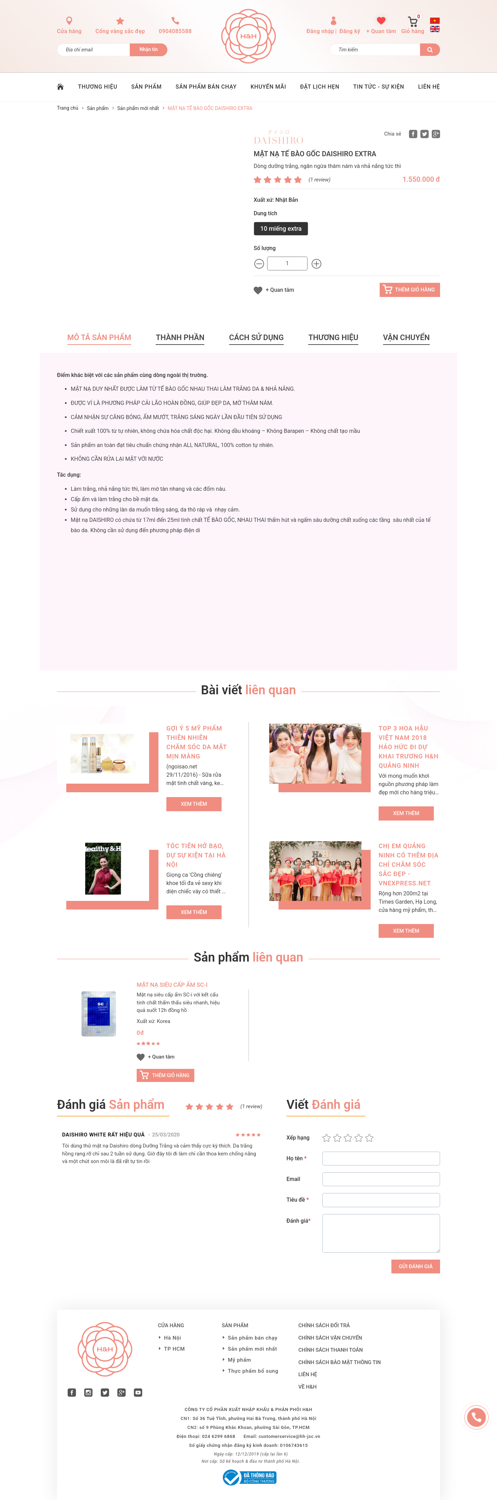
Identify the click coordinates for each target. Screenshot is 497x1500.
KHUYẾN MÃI (268, 86)
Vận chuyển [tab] (406, 337)
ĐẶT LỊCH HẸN (320, 86)
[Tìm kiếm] (375, 49)
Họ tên (296, 1158)
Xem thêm (194, 804)
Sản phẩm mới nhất (138, 108)
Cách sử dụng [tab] (256, 337)
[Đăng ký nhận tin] (93, 49)
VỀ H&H (308, 1387)
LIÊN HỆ (429, 86)
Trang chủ (67, 108)
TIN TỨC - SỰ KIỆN (379, 86)
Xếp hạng (298, 1137)
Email (293, 1179)
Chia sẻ (392, 134)
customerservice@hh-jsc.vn (289, 1436)
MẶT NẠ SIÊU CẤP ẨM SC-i (172, 984)
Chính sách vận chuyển (330, 1338)
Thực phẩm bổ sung (253, 1371)
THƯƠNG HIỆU (97, 86)
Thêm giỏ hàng (415, 290)
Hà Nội (172, 1338)
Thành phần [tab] (180, 337)
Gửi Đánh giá (416, 1266)
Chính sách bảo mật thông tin (340, 1362)
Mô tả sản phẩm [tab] (99, 337)
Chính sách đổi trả (324, 1325)
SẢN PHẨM (146, 86)
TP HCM (174, 1349)
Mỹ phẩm (239, 1360)
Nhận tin (148, 49)
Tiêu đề (297, 1199)
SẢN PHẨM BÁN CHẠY (206, 86)
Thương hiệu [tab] (333, 337)
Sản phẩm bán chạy (252, 1338)
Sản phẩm (98, 108)
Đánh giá (298, 1221)
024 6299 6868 (218, 1436)
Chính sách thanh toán (331, 1350)
